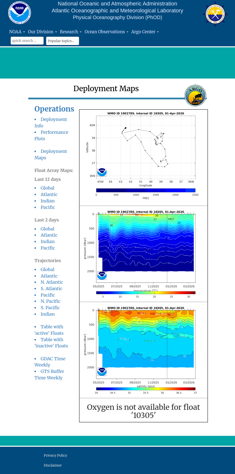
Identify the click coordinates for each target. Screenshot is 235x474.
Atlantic (49, 194)
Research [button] (71, 31)
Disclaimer (53, 465)
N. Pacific (50, 301)
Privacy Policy (55, 455)
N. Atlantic (52, 282)
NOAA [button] (17, 31)
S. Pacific (50, 307)
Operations (54, 108)
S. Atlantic (51, 288)
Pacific (48, 207)
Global (47, 188)
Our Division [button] (42, 31)
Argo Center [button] (145, 31)
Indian (48, 201)
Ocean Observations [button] (106, 31)
